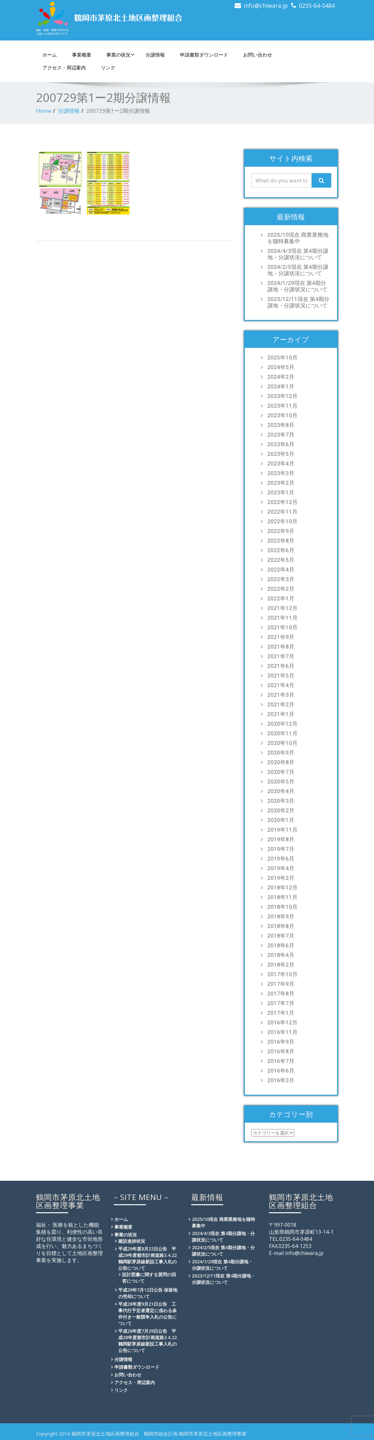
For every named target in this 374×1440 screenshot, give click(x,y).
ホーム (49, 54)
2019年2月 (280, 878)
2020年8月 (280, 762)
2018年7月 (280, 935)
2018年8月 (280, 926)
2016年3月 (280, 1080)
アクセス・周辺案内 (64, 67)
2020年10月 (282, 743)
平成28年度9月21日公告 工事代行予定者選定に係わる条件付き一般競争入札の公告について (147, 1313)
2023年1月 (280, 492)
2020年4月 (280, 791)
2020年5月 (280, 781)
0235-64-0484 (317, 5)
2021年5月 (280, 675)
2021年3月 (280, 695)
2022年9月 (280, 531)
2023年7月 (280, 434)
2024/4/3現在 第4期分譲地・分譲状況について (297, 254)
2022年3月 (280, 579)
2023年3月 (280, 473)
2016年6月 (280, 1070)
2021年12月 (282, 608)
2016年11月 (282, 1032)
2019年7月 (280, 849)
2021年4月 (280, 685)
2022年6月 (280, 550)
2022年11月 (282, 511)
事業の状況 (120, 54)
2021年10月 (282, 627)
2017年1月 (280, 1013)
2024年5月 (280, 367)
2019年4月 (280, 868)
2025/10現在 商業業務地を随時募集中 (297, 238)
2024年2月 (280, 377)
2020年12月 (282, 723)
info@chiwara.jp (266, 5)
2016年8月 (280, 1051)
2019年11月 (282, 829)
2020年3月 (280, 801)
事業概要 (81, 54)
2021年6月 (280, 666)
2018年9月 (280, 916)
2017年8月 (280, 993)
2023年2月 (280, 483)
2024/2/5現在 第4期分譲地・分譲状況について (297, 270)
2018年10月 (282, 907)
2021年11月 (282, 617)
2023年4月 (280, 463)
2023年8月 (280, 425)
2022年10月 (282, 521)
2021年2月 (280, 704)
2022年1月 (280, 598)
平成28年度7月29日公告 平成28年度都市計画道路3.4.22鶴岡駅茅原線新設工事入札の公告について (147, 1340)
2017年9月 (280, 984)
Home (43, 110)
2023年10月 (282, 415)
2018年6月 (280, 945)
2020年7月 (280, 772)
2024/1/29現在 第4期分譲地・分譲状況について (297, 286)
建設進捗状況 (131, 1241)
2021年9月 (280, 637)
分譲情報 (155, 54)
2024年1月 (280, 386)
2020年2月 (280, 810)
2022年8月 (280, 540)
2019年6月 (280, 858)
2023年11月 (282, 405)
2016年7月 (280, 1061)
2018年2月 (280, 964)
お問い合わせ (257, 54)
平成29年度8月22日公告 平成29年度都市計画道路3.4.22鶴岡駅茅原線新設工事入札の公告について (147, 1258)
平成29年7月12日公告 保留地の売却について (147, 1293)
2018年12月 (282, 887)
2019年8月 (280, 839)
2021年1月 (280, 714)
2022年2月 (280, 589)
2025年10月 (282, 357)
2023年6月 (280, 444)
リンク (108, 67)
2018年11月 (282, 897)
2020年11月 (282, 733)
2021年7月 (280, 656)
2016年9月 (280, 1041)
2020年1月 (280, 820)
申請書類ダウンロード (204, 54)
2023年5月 (280, 454)
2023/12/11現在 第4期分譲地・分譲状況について (298, 302)
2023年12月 (282, 396)
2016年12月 (282, 1022)
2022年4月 (280, 569)
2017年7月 (280, 1003)
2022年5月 (280, 560)
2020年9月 (280, 752)
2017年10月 (282, 974)
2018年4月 (280, 955)
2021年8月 (280, 646)
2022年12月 (282, 502)
